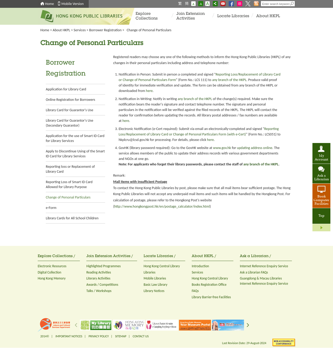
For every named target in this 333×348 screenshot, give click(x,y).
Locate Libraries (233, 16)
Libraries (150, 272)
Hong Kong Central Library (162, 266)
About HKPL (268, 16)
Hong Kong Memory (52, 278)
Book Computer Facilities (321, 200)
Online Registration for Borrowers (70, 99)
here (149, 91)
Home (49, 4)
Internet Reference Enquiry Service (264, 266)
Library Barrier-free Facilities (211, 297)
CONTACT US (141, 336)
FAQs (195, 291)
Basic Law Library (155, 284)
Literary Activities (98, 278)
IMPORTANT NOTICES (68, 336)
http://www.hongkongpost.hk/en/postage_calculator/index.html (162, 206)
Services (80, 30)
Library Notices (154, 291)
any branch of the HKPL (229, 80)
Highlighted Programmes (103, 266)
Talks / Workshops (99, 291)
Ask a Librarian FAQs (254, 272)
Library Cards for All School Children (72, 218)
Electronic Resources (52, 266)
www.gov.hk (222, 148)
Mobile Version (72, 4)
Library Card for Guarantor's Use (69, 110)
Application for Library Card (66, 89)
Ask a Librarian (321, 177)
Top (321, 216)
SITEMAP (120, 336)
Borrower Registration (105, 30)
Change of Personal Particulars (68, 197)
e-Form (51, 208)
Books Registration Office (209, 284)
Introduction (200, 266)
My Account (321, 157)
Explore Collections (147, 16)
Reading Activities (98, 272)
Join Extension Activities (190, 16)
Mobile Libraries (155, 278)
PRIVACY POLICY (99, 336)
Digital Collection (49, 272)
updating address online (254, 148)
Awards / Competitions (102, 284)
